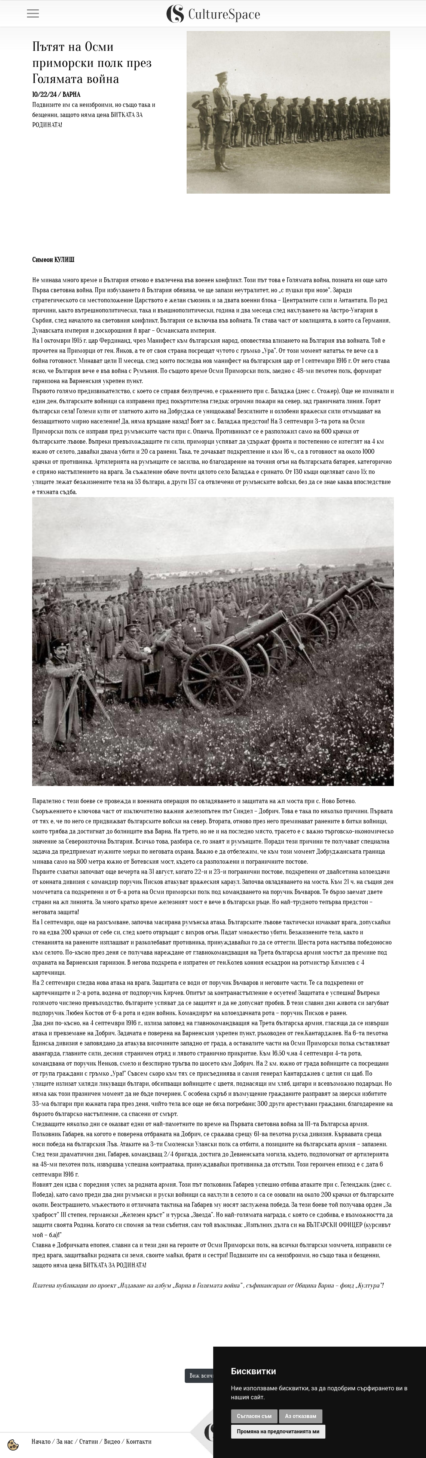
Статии (88, 1442)
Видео (112, 1442)
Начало (40, 1442)
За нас (64, 1442)
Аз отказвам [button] (300, 1416)
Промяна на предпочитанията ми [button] (278, 1431)
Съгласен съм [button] (254, 1416)
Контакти (138, 1442)
